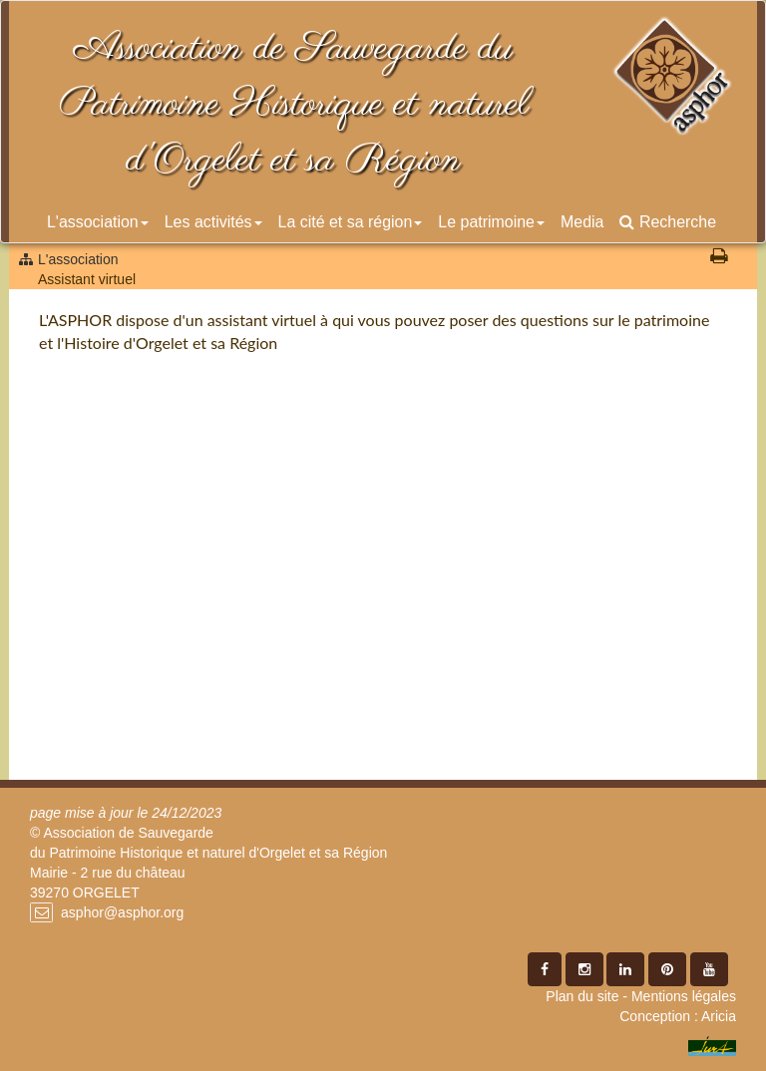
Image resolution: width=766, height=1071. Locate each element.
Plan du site (582, 996)
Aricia (718, 1016)
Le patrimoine (491, 221)
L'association (98, 221)
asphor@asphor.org (122, 912)
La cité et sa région (350, 221)
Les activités (213, 221)
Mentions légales (683, 996)
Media (582, 221)
